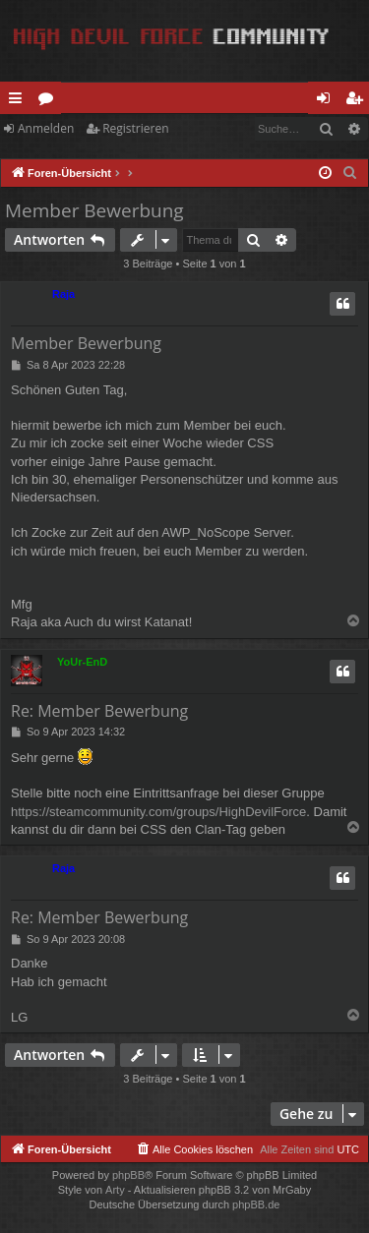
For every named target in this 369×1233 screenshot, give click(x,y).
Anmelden (46, 128)
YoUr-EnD (82, 662)
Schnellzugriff (19, 101)
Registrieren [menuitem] (358, 101)
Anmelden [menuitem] (328, 101)
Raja (63, 294)
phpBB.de (255, 1204)
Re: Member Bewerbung (99, 711)
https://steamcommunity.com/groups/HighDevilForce (158, 811)
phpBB (128, 1175)
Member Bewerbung (94, 210)
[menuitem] (350, 173)
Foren (49, 101)
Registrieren (135, 128)
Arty (115, 1190)
